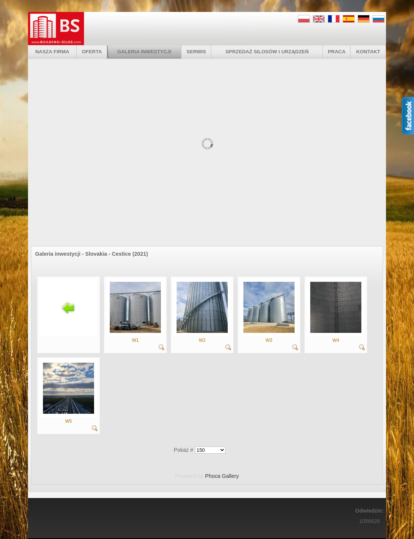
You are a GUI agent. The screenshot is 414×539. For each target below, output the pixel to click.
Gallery (230, 476)
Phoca (212, 476)
